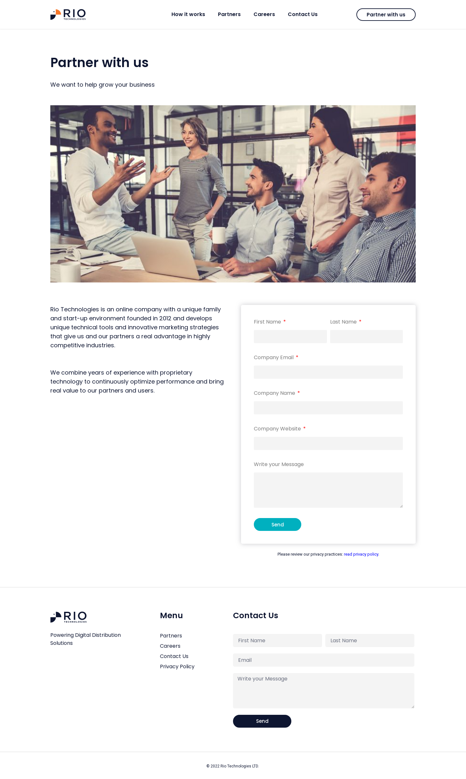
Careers (264, 14)
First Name (268, 321)
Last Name (344, 321)
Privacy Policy (177, 666)
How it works (188, 14)
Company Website (278, 428)
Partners (229, 14)
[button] (386, 14)
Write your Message (279, 464)
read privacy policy (361, 554)
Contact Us (303, 14)
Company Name (275, 393)
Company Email (274, 357)
